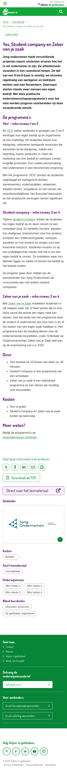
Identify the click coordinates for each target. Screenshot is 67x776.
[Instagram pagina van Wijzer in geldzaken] (44, 751)
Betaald (9, 556)
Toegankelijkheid (34, 765)
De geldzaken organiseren (19, 613)
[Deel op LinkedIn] (24, 467)
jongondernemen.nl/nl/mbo (19, 437)
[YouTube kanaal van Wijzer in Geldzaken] (34, 751)
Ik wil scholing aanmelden (20, 716)
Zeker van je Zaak (19, 303)
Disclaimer (50, 765)
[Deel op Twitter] (6, 467)
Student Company (24, 219)
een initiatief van (51, 3)
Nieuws (9, 651)
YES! (10, 130)
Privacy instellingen (14, 765)
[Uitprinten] (41, 467)
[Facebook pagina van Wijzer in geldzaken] (16, 751)
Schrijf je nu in (13, 684)
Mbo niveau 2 (34, 585)
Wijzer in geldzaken (15, 656)
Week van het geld (15, 660)
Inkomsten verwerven (17, 606)
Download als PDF (21, 477)
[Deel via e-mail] (32, 467)
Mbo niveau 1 (12, 585)
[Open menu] (5, 3)
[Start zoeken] (61, 11)
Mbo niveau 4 (34, 592)
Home (5, 21)
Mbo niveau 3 (12, 592)
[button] (11, 34)
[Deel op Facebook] (15, 467)
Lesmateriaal (18, 21)
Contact (9, 647)
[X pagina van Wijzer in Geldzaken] (7, 751)
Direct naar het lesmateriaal (33, 490)
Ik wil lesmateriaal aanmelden (22, 706)
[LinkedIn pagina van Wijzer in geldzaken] (25, 751)
